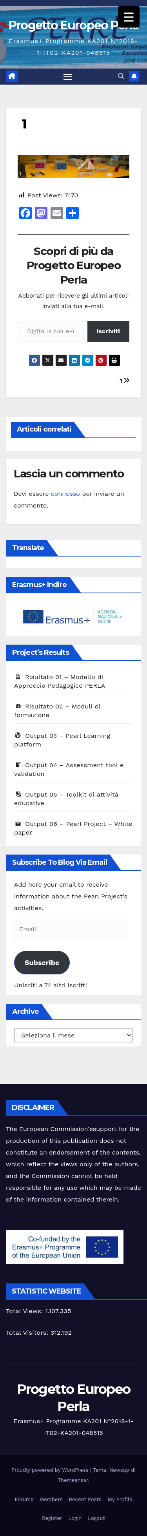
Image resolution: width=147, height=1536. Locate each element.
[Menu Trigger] (129, 16)
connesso (65, 493)
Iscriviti (108, 331)
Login (75, 1518)
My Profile (120, 1499)
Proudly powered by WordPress (50, 1470)
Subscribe (42, 962)
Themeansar (73, 1480)
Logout (96, 1518)
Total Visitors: (28, 1332)
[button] (121, 76)
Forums (24, 1499)
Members (51, 1499)
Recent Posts (85, 1499)
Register (52, 1518)
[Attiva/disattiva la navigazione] (67, 76)
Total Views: (25, 1311)
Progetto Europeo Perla (74, 25)
